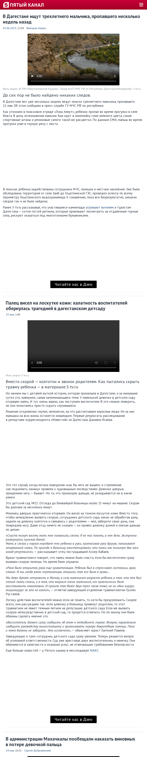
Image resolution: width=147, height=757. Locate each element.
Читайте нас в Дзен (73, 284)
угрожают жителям (100, 207)
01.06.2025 (9, 28)
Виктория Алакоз (36, 28)
